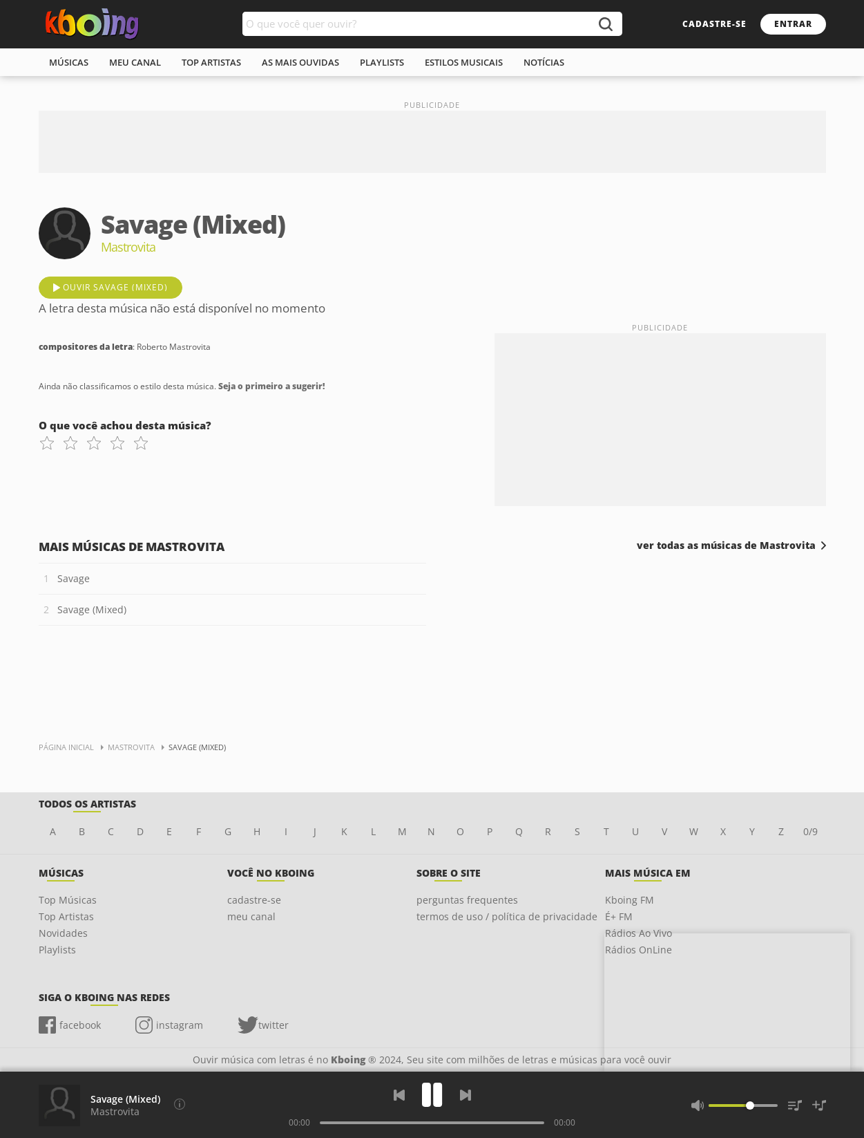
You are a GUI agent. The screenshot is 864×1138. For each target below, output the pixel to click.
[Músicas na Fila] (795, 1105)
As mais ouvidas (300, 62)
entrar (793, 24)
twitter (273, 1025)
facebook (80, 1025)
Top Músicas (68, 899)
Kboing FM (629, 899)
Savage (73, 578)
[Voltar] (399, 1095)
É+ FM (619, 916)
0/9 (810, 831)
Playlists (57, 949)
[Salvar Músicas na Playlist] (819, 1105)
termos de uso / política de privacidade (506, 916)
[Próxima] (465, 1095)
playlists (382, 62)
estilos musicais (464, 62)
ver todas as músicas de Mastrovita (726, 545)
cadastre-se (714, 24)
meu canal (135, 62)
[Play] (432, 1095)
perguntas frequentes (467, 899)
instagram (179, 1025)
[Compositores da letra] (179, 1104)
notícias (544, 62)
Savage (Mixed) (91, 609)
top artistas (211, 62)
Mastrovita (115, 1111)
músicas (68, 62)
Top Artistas (66, 916)
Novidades (63, 933)
